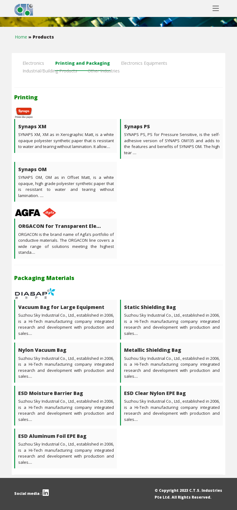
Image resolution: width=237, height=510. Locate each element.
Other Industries (104, 71)
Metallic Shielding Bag (152, 350)
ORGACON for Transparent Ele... (59, 226)
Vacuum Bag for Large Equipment (61, 307)
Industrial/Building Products (50, 71)
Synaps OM (32, 169)
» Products (41, 37)
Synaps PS (137, 126)
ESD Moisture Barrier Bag (50, 393)
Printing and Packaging (82, 63)
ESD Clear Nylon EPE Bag (155, 393)
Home (21, 37)
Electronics (33, 63)
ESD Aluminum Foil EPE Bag (52, 436)
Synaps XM (32, 126)
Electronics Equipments (144, 63)
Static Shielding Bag (150, 307)
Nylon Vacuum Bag (42, 350)
